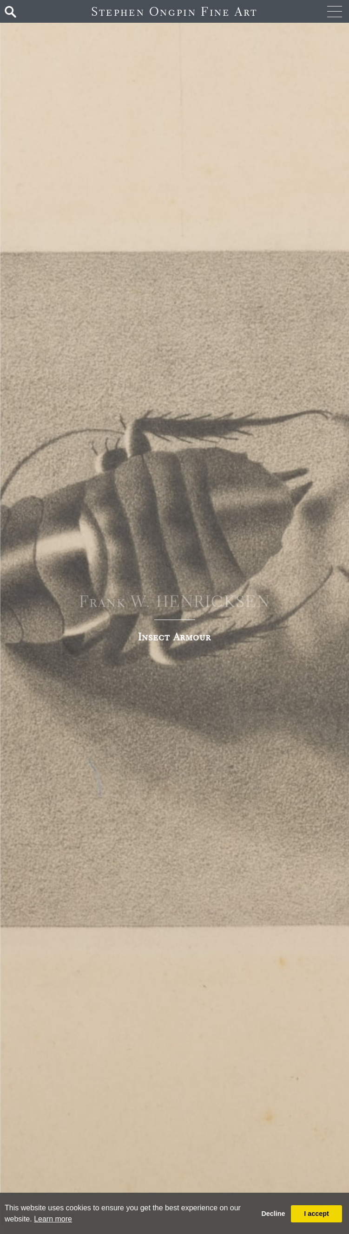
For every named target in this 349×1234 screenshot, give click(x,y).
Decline (273, 1213)
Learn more (53, 1219)
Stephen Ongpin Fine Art (174, 11)
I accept (316, 1213)
